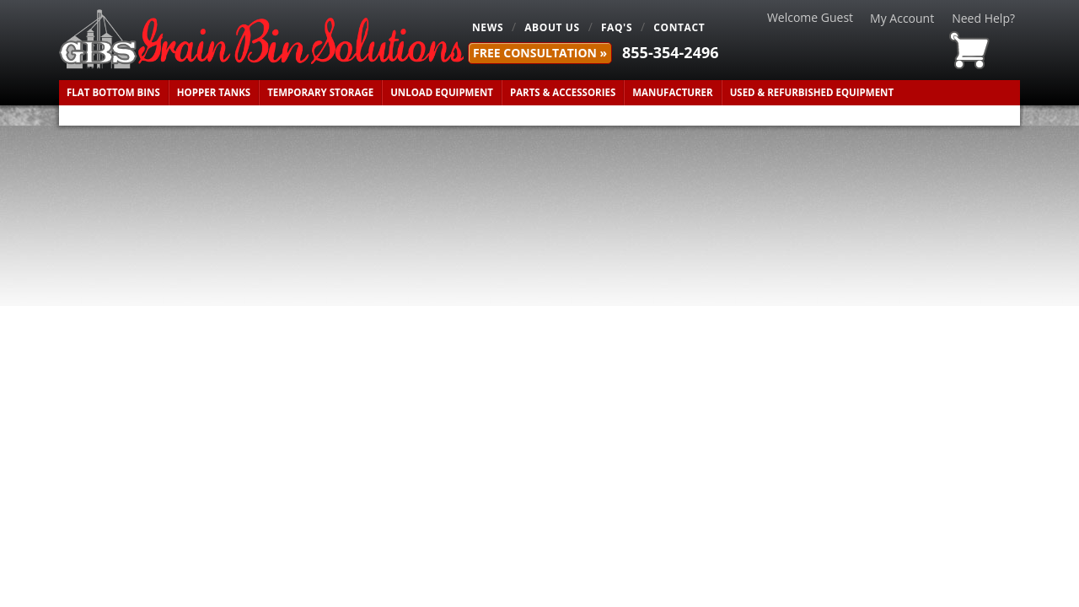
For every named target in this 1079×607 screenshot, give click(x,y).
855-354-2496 (670, 52)
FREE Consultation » (540, 53)
